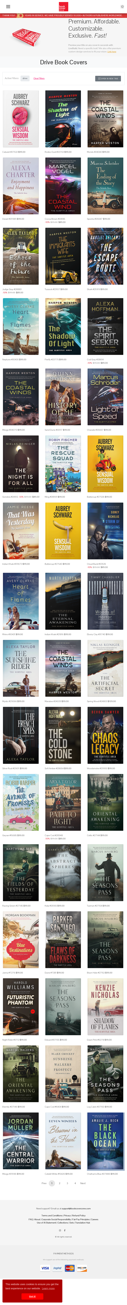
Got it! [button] (32, 1296)
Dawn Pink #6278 (95, 1039)
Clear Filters (39, 78)
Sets (71, 1222)
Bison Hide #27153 (96, 972)
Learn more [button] (48, 1288)
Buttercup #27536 (95, 496)
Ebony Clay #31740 (96, 634)
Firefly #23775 (52, 359)
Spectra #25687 (95, 219)
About (37, 1219)
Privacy (67, 1215)
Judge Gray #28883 (12, 289)
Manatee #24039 (53, 701)
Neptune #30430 (10, 359)
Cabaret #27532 (10, 152)
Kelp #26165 (51, 905)
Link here (112, 51)
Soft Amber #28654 (54, 768)
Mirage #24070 (9, 429)
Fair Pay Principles (81, 1219)
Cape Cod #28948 (54, 835)
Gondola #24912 (10, 496)
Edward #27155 (52, 1039)
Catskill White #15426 (55, 1173)
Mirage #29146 (9, 1173)
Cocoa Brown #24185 (55, 219)
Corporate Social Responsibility (56, 1219)
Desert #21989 (9, 219)
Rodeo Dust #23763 (54, 152)
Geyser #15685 (9, 835)
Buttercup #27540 (53, 564)
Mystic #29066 (9, 701)
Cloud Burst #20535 (96, 564)
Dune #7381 (50, 972)
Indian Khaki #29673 (12, 564)
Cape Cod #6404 (53, 1106)
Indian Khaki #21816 (54, 634)
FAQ (31, 1219)
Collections (63, 1222)
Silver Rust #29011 (10, 768)
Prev (44, 1183)
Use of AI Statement (46, 1222)
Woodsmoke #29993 (97, 768)
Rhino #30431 (8, 634)
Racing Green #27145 (12, 905)
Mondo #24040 (94, 152)
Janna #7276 (8, 972)
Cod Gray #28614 (95, 359)
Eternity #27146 (9, 1106)
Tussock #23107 (52, 289)
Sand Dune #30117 (53, 429)
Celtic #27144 (93, 835)
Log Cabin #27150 (95, 1106)
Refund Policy (79, 1215)
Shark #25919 (93, 289)
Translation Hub (82, 1222)
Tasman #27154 (94, 905)
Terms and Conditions (52, 1215)
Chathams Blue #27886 (98, 1173)
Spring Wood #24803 (97, 701)
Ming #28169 (51, 496)
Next (83, 1183)
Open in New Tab (108, 78)
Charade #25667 (95, 429)
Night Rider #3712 (10, 1039)
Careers (94, 1219)
